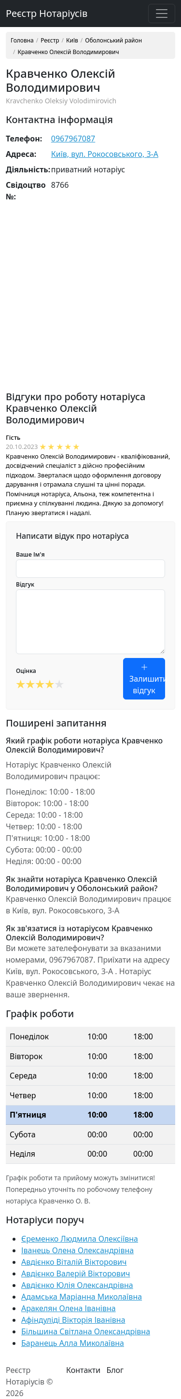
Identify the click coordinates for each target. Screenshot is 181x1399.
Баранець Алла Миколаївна (72, 1343)
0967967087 (73, 138)
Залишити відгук (147, 679)
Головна (22, 40)
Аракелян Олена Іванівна (68, 1308)
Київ (72, 40)
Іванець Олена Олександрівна (77, 1250)
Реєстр (50, 40)
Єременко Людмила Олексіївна (79, 1238)
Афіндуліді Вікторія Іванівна (73, 1320)
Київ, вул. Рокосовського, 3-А (104, 154)
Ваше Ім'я (30, 554)
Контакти (83, 1370)
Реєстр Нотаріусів (46, 13)
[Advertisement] (90, 300)
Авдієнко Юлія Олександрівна (77, 1285)
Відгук (25, 584)
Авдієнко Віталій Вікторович (74, 1262)
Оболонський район (113, 40)
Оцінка (26, 671)
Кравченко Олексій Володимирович (68, 52)
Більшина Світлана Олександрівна (85, 1331)
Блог (115, 1370)
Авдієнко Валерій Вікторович (75, 1273)
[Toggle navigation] (161, 13)
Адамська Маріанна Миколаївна (81, 1296)
